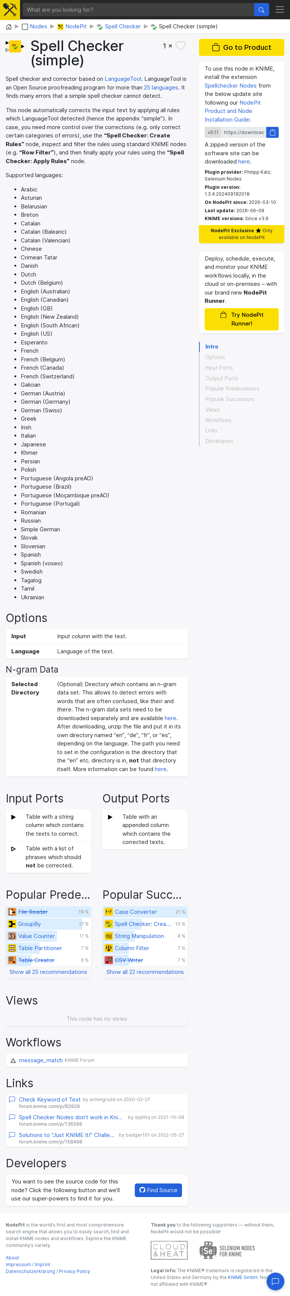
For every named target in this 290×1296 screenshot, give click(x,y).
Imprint (42, 1264)
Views (212, 410)
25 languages (161, 87)
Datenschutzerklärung (30, 1271)
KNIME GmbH (242, 1277)
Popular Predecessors (232, 389)
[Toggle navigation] (280, 10)
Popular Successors (230, 399)
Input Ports (219, 368)
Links (211, 430)
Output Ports (221, 378)
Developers (219, 441)
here (170, 718)
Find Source (158, 1190)
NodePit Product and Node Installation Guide (233, 111)
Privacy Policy (74, 1271)
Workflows (218, 420)
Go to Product (241, 47)
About (12, 1258)
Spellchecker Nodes (231, 85)
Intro (211, 347)
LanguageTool (123, 78)
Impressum (18, 1264)
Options (215, 357)
